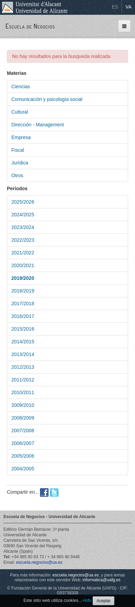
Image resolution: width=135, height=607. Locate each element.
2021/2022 (22, 252)
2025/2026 (22, 202)
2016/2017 (22, 316)
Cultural (19, 112)
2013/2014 (22, 354)
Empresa (21, 137)
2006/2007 (22, 443)
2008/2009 (22, 418)
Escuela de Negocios (30, 26)
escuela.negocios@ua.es (39, 562)
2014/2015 (22, 341)
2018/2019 (22, 291)
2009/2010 (22, 405)
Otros (17, 175)
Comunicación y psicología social (46, 99)
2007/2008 (22, 430)
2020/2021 (22, 265)
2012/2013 (22, 367)
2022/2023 (22, 240)
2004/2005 (22, 468)
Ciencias (20, 86)
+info (87, 600)
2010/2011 (22, 392)
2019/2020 (22, 278)
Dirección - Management (37, 124)
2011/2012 (22, 379)
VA (128, 7)
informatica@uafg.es (101, 579)
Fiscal (17, 150)
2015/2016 (22, 329)
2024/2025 (22, 214)
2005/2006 (22, 456)
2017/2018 (22, 303)
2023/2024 (22, 227)
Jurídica (19, 162)
